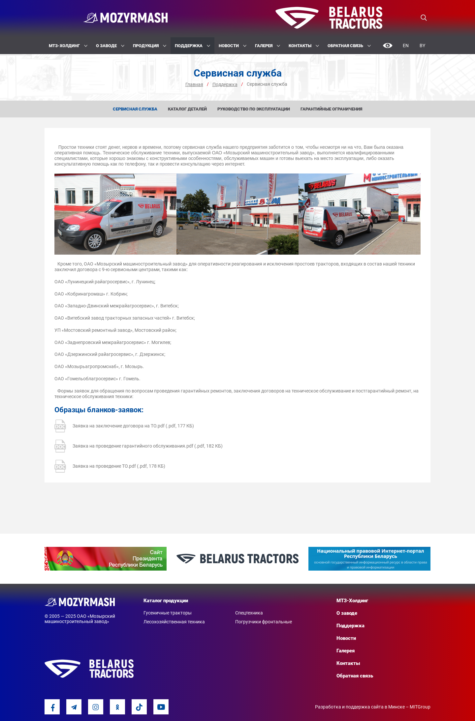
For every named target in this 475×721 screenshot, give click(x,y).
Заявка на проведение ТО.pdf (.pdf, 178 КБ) (109, 466)
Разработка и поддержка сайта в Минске (360, 706)
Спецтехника (249, 612)
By (422, 45)
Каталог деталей (187, 109)
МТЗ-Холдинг (68, 45)
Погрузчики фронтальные (263, 621)
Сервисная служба (135, 109)
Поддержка (192, 45)
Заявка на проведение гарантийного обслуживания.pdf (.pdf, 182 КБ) (138, 446)
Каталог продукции (165, 601)
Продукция (149, 45)
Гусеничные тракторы (167, 612)
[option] (106, 559)
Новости (232, 45)
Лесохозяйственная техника (174, 621)
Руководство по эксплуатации (253, 109)
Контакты (304, 45)
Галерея (267, 45)
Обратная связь (349, 45)
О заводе (110, 45)
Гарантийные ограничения (331, 109)
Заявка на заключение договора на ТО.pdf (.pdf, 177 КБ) (124, 426)
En (406, 45)
